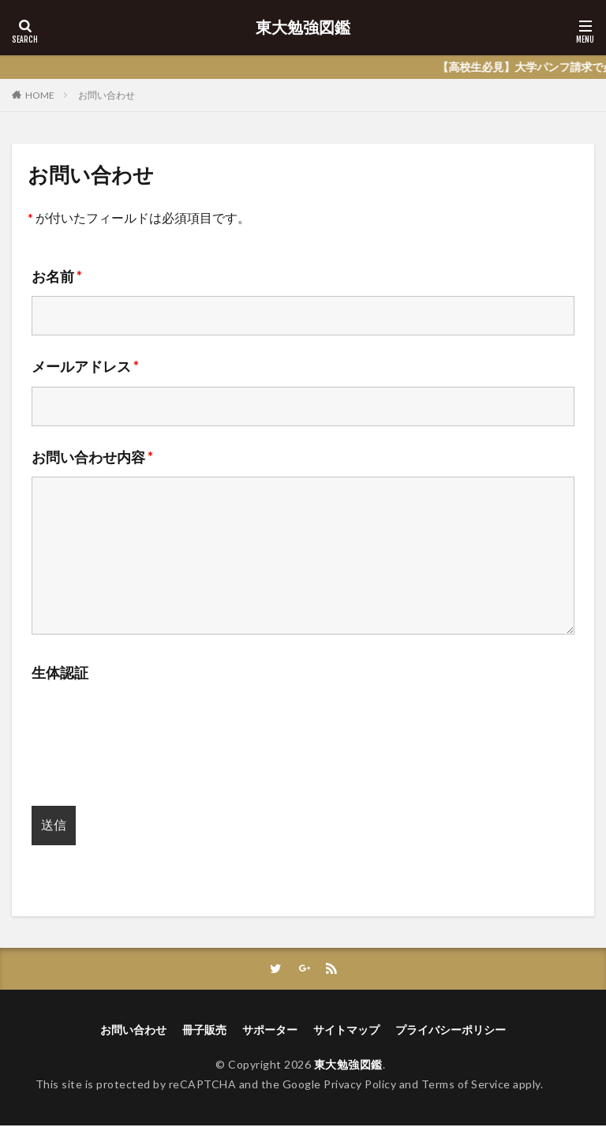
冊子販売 (204, 1031)
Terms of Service (466, 1084)
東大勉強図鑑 (303, 28)
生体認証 (60, 672)
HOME (39, 95)
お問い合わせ (106, 95)
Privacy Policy (360, 1084)
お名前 (57, 276)
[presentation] (151, 739)
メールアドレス (85, 366)
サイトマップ (346, 1031)
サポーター (269, 1031)
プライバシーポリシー (450, 1031)
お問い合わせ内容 (92, 457)
